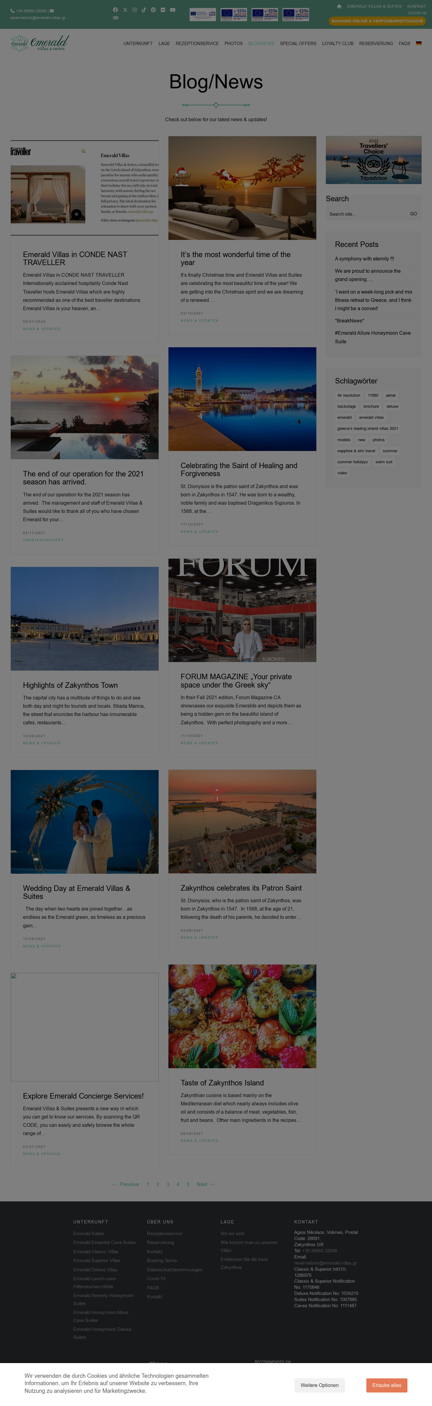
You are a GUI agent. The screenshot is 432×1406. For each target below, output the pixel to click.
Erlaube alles (386, 1385)
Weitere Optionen (320, 1385)
